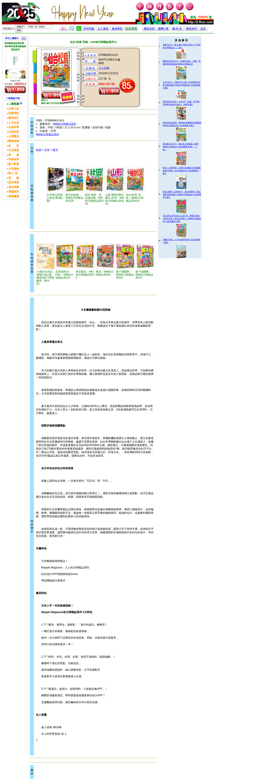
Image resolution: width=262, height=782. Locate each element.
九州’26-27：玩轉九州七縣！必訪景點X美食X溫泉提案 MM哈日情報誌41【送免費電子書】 (181, 85)
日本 (47, 149)
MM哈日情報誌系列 (64, 124)
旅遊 (38, 149)
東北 (55, 149)
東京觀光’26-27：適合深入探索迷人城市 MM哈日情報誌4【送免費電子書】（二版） (180, 147)
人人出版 (104, 68)
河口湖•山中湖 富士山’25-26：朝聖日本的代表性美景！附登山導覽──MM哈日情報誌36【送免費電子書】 (182, 219)
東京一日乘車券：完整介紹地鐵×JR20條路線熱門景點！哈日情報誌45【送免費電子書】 (182, 171)
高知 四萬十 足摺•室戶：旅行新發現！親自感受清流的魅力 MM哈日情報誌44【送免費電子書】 (182, 195)
